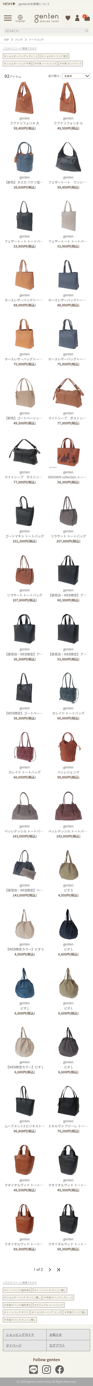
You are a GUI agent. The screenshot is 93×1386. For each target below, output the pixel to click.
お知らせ (55, 1334)
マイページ (14, 1345)
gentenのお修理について (34, 4)
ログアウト (57, 1345)
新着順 (68, 76)
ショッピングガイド (20, 1334)
